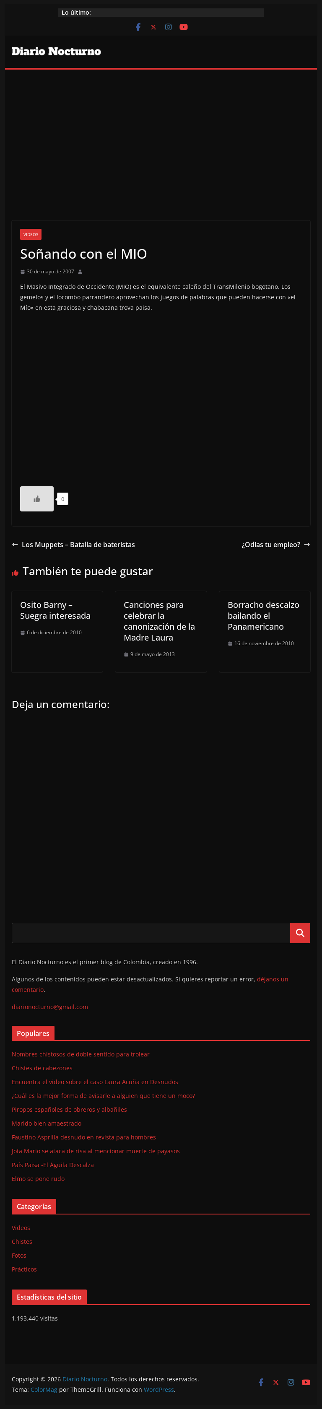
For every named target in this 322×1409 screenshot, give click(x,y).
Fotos (19, 1255)
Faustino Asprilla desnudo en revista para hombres (84, 1137)
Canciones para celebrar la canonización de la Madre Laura (159, 621)
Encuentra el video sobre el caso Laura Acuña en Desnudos (95, 1082)
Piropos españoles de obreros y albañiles (69, 1109)
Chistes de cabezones (42, 1068)
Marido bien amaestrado (46, 1123)
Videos (30, 234)
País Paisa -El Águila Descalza (53, 1165)
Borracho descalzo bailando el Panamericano (263, 615)
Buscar (300, 932)
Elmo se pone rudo (38, 1179)
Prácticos (24, 1269)
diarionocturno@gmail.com (50, 1007)
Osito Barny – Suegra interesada (55, 610)
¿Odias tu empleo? (276, 544)
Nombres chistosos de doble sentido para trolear (81, 1054)
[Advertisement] (161, 132)
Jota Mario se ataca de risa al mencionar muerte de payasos (96, 1151)
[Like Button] (37, 498)
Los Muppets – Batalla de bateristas (73, 544)
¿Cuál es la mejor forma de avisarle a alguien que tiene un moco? (103, 1096)
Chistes (22, 1242)
